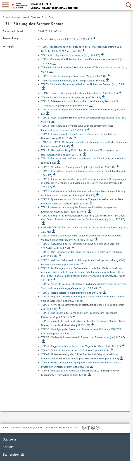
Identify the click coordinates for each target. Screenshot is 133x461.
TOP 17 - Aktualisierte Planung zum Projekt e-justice (78, 167)
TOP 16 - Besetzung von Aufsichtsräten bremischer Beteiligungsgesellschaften (83, 160)
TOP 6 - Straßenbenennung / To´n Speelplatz (73, 80)
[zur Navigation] (5, 5)
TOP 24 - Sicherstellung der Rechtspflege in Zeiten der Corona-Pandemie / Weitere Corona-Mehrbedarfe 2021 (81, 237)
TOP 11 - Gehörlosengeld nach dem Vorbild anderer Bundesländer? (83, 111)
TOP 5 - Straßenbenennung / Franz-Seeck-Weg (73, 76)
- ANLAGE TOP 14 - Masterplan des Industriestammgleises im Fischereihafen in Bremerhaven (84, 144)
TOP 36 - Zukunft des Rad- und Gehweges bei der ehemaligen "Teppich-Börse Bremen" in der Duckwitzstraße (83, 323)
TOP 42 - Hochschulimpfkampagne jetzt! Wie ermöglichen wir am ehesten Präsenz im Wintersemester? (81, 364)
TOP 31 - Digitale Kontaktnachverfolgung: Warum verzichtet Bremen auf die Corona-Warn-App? (82, 298)
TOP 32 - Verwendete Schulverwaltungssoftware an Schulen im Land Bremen (82, 307)
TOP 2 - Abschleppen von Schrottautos (70, 55)
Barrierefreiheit (13, 454)
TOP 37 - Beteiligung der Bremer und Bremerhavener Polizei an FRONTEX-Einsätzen (81, 331)
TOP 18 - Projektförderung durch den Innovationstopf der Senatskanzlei (83, 173)
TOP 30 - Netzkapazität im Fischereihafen (71, 292)
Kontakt (8, 447)
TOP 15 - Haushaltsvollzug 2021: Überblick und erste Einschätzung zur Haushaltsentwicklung (80, 152)
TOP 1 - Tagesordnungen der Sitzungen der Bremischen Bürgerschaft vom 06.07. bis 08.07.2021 (81, 49)
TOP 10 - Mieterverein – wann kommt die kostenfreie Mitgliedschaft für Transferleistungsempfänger (80, 103)
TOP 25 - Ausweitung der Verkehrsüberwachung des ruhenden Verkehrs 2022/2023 (80, 246)
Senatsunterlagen (20, 17)
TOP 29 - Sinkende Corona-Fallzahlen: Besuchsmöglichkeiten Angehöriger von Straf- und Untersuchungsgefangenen (84, 286)
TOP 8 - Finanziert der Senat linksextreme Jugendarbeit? (79, 93)
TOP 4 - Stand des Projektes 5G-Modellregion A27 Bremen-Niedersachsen (84, 69)
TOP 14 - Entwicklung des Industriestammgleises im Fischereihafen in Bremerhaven (79, 136)
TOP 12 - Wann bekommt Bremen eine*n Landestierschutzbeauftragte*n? (83, 120)
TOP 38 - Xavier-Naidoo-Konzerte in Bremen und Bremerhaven (83, 337)
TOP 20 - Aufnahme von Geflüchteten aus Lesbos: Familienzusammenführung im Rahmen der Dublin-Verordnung (83, 193)
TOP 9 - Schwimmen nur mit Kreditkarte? (71, 97)
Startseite (9, 439)
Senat (6, 17)
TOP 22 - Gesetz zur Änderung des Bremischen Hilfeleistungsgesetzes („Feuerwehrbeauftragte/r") (79, 209)
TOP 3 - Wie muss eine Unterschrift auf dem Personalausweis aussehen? (83, 61)
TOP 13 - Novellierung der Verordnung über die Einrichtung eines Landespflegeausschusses (77, 128)
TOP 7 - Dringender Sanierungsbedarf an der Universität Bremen (83, 84)
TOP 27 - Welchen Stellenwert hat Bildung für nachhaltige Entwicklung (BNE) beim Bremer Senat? (83, 262)
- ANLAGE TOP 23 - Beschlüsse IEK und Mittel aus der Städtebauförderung (84, 229)
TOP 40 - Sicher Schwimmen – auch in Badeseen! (75, 350)
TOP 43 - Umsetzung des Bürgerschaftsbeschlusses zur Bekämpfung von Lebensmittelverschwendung (80, 372)
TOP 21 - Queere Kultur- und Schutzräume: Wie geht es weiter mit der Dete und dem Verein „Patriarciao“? (82, 201)
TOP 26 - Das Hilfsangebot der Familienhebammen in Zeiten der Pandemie (81, 254)
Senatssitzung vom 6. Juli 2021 (66, 39)
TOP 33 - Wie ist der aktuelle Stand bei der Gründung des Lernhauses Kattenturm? (79, 315)
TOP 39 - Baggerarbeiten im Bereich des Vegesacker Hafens (81, 346)
